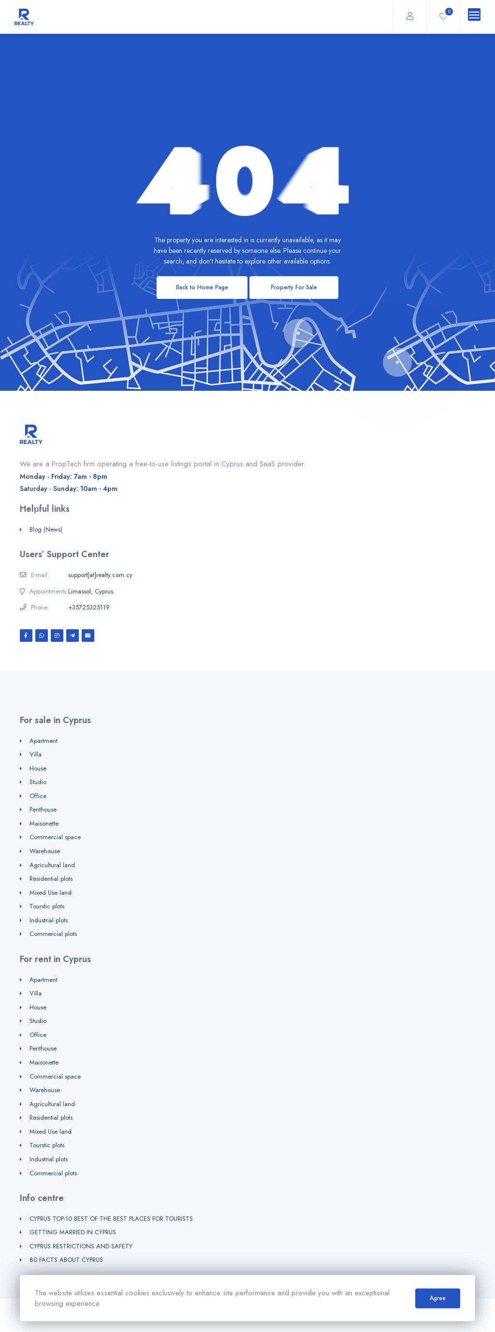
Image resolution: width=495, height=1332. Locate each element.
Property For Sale (294, 287)
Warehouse (44, 851)
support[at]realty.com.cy (100, 575)
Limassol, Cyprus (90, 591)
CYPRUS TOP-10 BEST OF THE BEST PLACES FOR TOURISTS (111, 1218)
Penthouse (43, 809)
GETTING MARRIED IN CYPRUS (72, 1232)
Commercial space (55, 837)
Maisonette (43, 823)
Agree (438, 1298)
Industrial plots (48, 920)
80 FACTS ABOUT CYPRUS (66, 1259)
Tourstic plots (46, 906)
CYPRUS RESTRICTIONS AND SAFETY (80, 1246)
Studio (37, 781)
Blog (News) (45, 529)
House (37, 768)
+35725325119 (89, 607)
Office (37, 795)
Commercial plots (53, 933)
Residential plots (51, 878)
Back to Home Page (202, 287)
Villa (35, 754)
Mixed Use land (50, 892)
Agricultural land (52, 865)
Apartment (43, 740)
